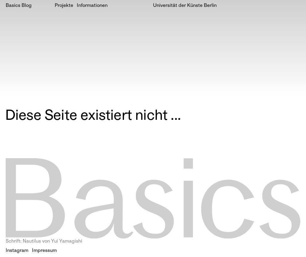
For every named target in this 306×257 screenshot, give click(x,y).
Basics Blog (19, 6)
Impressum (44, 251)
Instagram (17, 251)
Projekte (64, 6)
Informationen (92, 6)
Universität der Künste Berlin (185, 6)
